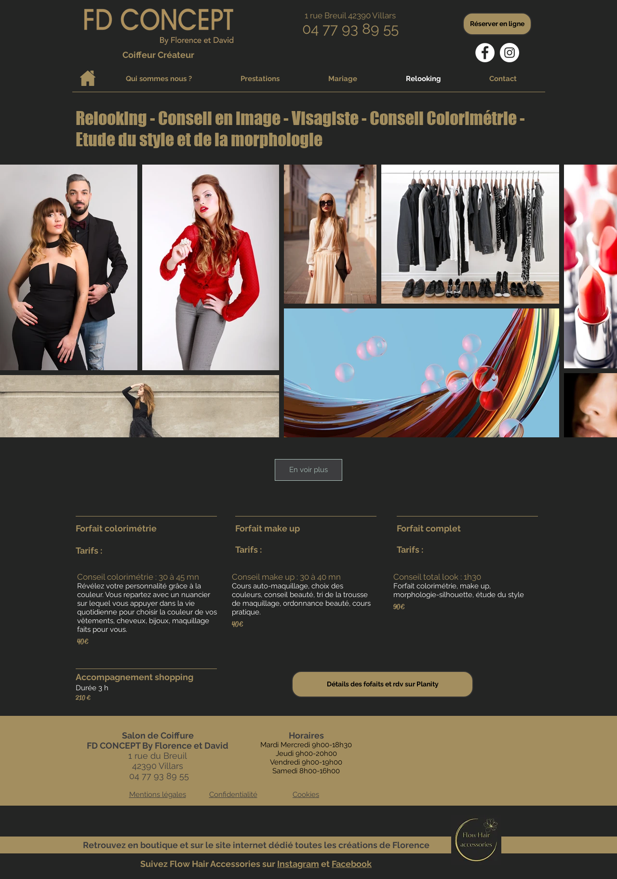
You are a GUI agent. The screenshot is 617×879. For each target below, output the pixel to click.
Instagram (298, 864)
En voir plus (308, 469)
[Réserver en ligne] (497, 24)
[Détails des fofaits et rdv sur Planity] (382, 684)
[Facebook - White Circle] (485, 52)
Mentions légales (157, 794)
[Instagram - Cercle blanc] (509, 52)
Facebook (352, 864)
